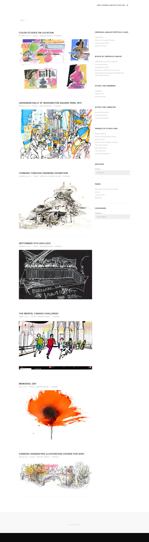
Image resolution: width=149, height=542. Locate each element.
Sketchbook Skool (100, 148)
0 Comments (57, 36)
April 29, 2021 (23, 457)
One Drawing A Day (101, 64)
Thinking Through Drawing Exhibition (43, 173)
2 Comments (58, 246)
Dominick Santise (100, 96)
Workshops (98, 198)
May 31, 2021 (23, 387)
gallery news (44, 176)
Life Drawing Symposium (102, 153)
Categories (98, 213)
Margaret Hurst (99, 94)
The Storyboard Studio (102, 118)
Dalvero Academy (100, 134)
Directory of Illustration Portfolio (105, 40)
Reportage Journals (46, 36)
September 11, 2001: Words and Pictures (107, 70)
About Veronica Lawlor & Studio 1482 (106, 189)
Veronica (35, 36)
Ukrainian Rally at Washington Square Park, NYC (50, 103)
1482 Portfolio (99, 37)
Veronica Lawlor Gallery (102, 43)
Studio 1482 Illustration (102, 112)
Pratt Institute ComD (101, 145)
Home (22, 20)
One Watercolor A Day (102, 67)
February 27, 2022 (24, 106)
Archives (97, 169)
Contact (97, 192)
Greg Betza (98, 91)
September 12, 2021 (25, 246)
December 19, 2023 (24, 36)
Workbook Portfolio (101, 46)
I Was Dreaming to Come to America (106, 61)
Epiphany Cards (100, 139)
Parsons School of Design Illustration (106, 142)
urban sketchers (100, 195)
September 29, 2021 (25, 176)
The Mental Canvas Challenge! (39, 313)
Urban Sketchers (100, 151)
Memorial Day (27, 383)
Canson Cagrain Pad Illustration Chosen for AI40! (51, 454)
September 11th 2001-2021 (35, 243)
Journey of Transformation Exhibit (105, 136)
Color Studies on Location (36, 32)
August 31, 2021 (23, 316)
